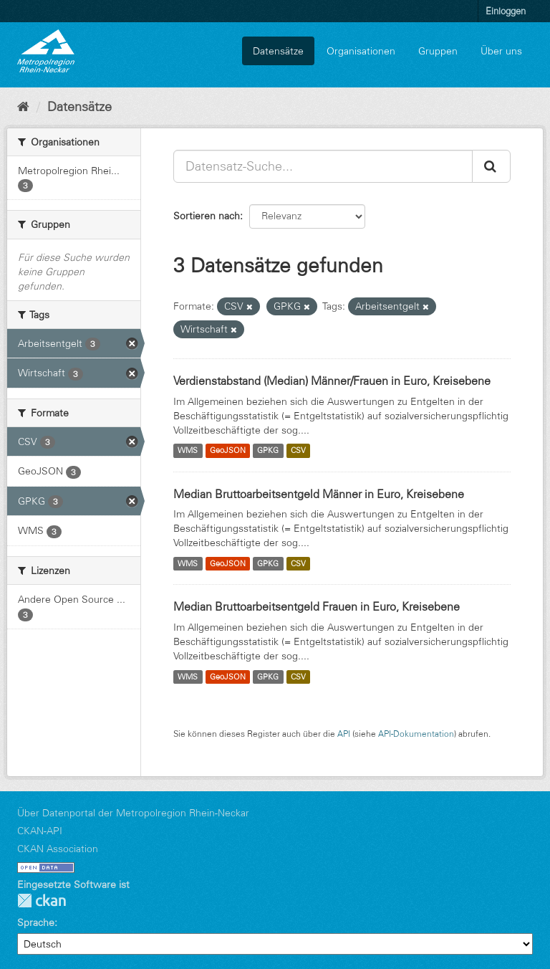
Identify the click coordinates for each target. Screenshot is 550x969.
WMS (188, 451)
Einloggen (506, 10)
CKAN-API (39, 830)
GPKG (268, 451)
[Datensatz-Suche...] (323, 166)
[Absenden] (491, 166)
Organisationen (361, 50)
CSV (298, 451)
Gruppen (438, 50)
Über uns (501, 50)
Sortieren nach (206, 215)
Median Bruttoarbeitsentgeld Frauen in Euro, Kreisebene (316, 606)
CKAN (41, 900)
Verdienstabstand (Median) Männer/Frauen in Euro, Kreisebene (332, 380)
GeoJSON (228, 451)
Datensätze (278, 50)
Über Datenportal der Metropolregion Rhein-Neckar (133, 812)
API (343, 733)
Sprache (35, 922)
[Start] (23, 107)
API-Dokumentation (416, 733)
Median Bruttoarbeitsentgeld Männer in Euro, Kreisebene (318, 494)
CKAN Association (57, 848)
